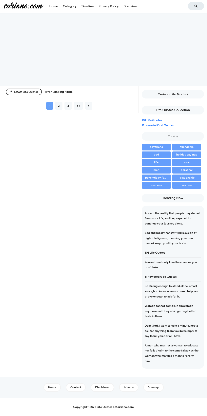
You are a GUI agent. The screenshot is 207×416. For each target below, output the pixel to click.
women (187, 185)
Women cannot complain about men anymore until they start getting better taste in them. (170, 311)
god (156, 154)
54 (78, 106)
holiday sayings (186, 154)
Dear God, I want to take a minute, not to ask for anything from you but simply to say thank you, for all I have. (171, 331)
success (156, 185)
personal (186, 170)
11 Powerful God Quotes (158, 125)
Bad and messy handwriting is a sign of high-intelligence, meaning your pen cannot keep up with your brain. (171, 238)
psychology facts (156, 177)
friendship (187, 147)
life (156, 162)
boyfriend (156, 147)
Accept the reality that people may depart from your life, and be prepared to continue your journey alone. (172, 218)
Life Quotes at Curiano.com (115, 407)
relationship (187, 177)
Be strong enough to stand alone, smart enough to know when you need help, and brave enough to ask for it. (172, 291)
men (156, 170)
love (186, 162)
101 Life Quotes (152, 120)
